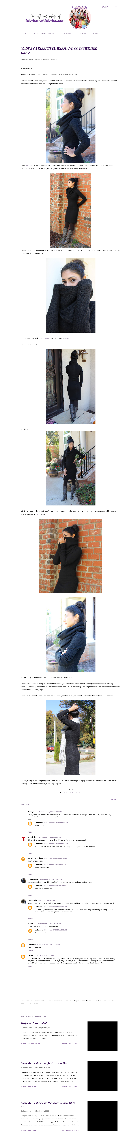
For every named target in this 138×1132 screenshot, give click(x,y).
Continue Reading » (70, 1044)
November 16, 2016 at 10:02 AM (56, 844)
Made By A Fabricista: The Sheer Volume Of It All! (48, 1104)
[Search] (106, 7)
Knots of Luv (33, 879)
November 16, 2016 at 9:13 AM (55, 858)
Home (23, 34)
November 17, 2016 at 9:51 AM (55, 886)
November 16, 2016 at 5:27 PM (51, 879)
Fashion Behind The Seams (74, 793)
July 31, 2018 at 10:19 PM (45, 956)
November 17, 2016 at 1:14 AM (50, 923)
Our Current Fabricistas (44, 34)
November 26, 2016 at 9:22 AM (48, 944)
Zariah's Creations (35, 858)
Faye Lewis (32, 900)
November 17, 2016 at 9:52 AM (55, 907)
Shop (94, 34)
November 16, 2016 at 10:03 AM (56, 822)
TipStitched (32, 837)
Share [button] (113, 799)
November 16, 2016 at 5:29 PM (49, 900)
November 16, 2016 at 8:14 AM (50, 812)
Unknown (39, 822)
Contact (81, 34)
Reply (30, 832)
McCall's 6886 (43, 338)
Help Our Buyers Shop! (34, 1023)
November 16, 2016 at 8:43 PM (55, 865)
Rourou (31, 956)
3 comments (33, 1087)
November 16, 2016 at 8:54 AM (50, 837)
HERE (67, 338)
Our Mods (66, 34)
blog (39, 514)
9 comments (33, 1130)
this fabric (29, 165)
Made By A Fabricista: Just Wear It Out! (44, 1063)
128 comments (34, 1044)
